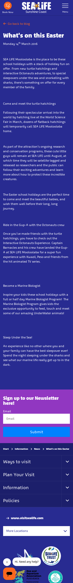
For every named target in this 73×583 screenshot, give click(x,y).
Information (21, 449)
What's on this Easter (57, 449)
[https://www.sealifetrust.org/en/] (51, 556)
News (37, 449)
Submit (36, 432)
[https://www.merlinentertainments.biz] (26, 556)
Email (7, 411)
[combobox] (36, 531)
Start (6, 449)
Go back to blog (16, 24)
